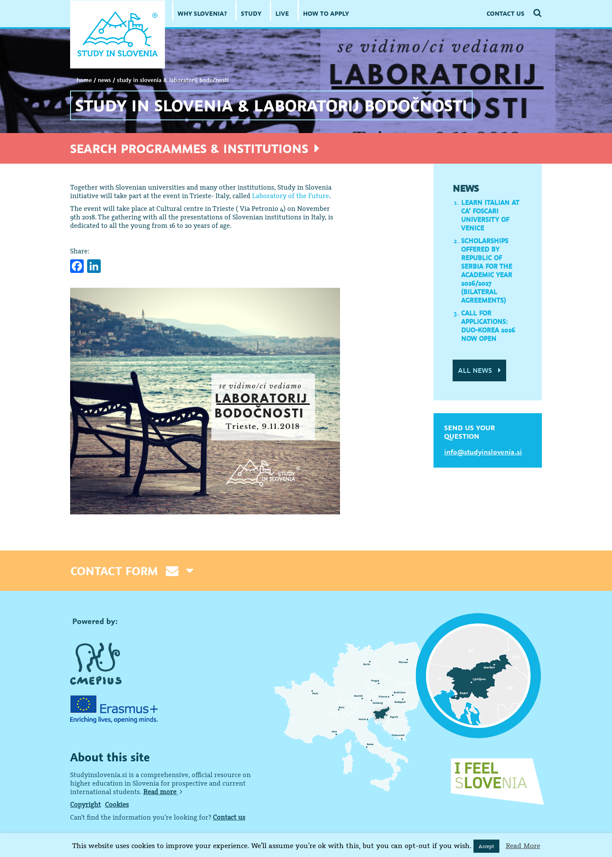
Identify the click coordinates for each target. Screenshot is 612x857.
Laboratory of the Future (290, 195)
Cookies (117, 804)
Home (84, 80)
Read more (162, 791)
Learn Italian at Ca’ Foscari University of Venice (490, 215)
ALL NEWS (479, 370)
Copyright (85, 804)
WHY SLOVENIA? (202, 13)
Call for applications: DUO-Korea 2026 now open (488, 326)
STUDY (251, 13)
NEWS (104, 80)
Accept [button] (486, 846)
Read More (523, 845)
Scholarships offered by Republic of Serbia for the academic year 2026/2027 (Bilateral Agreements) (486, 270)
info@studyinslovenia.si (483, 452)
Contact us (229, 817)
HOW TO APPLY (326, 13)
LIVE (282, 13)
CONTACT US (505, 13)
